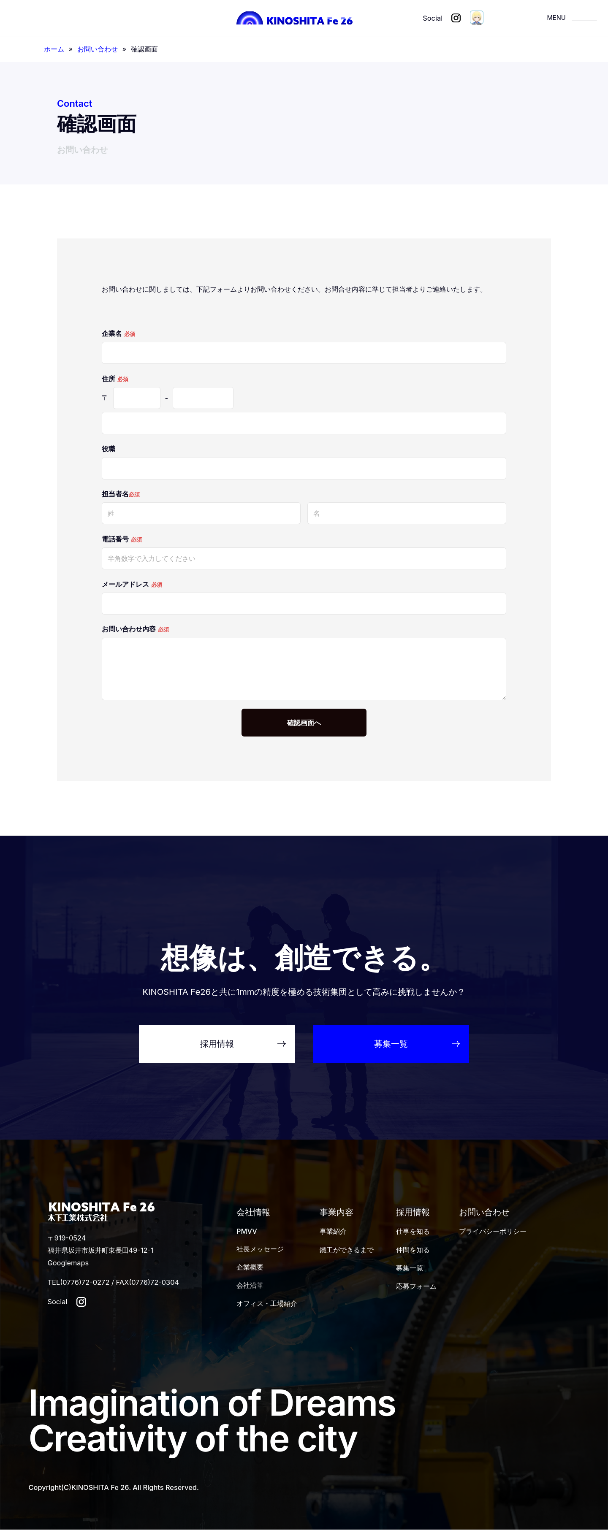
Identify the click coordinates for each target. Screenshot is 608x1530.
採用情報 (413, 1212)
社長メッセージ (260, 1249)
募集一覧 (409, 1268)
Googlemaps (68, 1263)
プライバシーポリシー (493, 1231)
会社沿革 (249, 1285)
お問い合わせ (97, 49)
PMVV (246, 1231)
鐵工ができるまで (347, 1250)
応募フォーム (416, 1286)
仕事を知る (413, 1231)
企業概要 (249, 1267)
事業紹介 (333, 1231)
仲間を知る (413, 1250)
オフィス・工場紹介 (266, 1303)
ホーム (54, 49)
